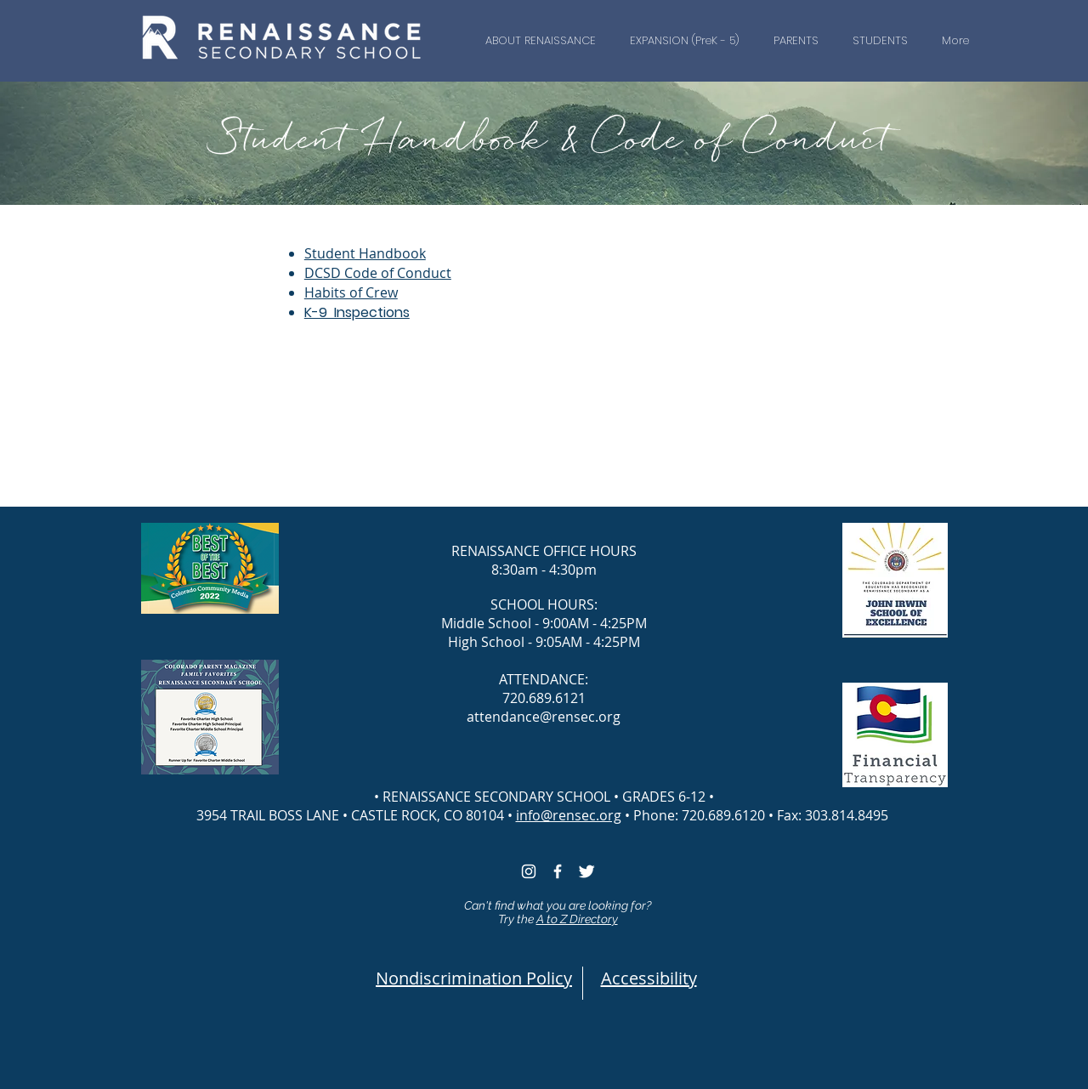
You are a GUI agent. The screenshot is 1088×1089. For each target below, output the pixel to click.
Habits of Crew (351, 292)
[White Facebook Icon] (557, 871)
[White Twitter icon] (586, 871)
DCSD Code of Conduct (377, 273)
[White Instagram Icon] (528, 871)
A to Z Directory (577, 919)
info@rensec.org (568, 815)
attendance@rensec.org (543, 716)
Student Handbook (365, 253)
